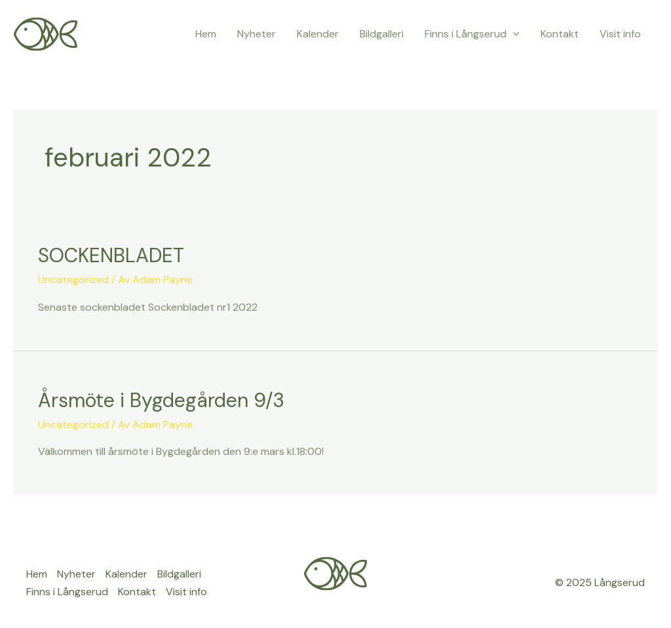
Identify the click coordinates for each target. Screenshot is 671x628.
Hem (205, 34)
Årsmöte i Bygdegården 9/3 (161, 400)
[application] (513, 34)
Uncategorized (73, 279)
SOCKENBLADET (111, 255)
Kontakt (560, 34)
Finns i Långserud (472, 34)
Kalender (318, 34)
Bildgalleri (382, 34)
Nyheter (256, 34)
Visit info (620, 34)
